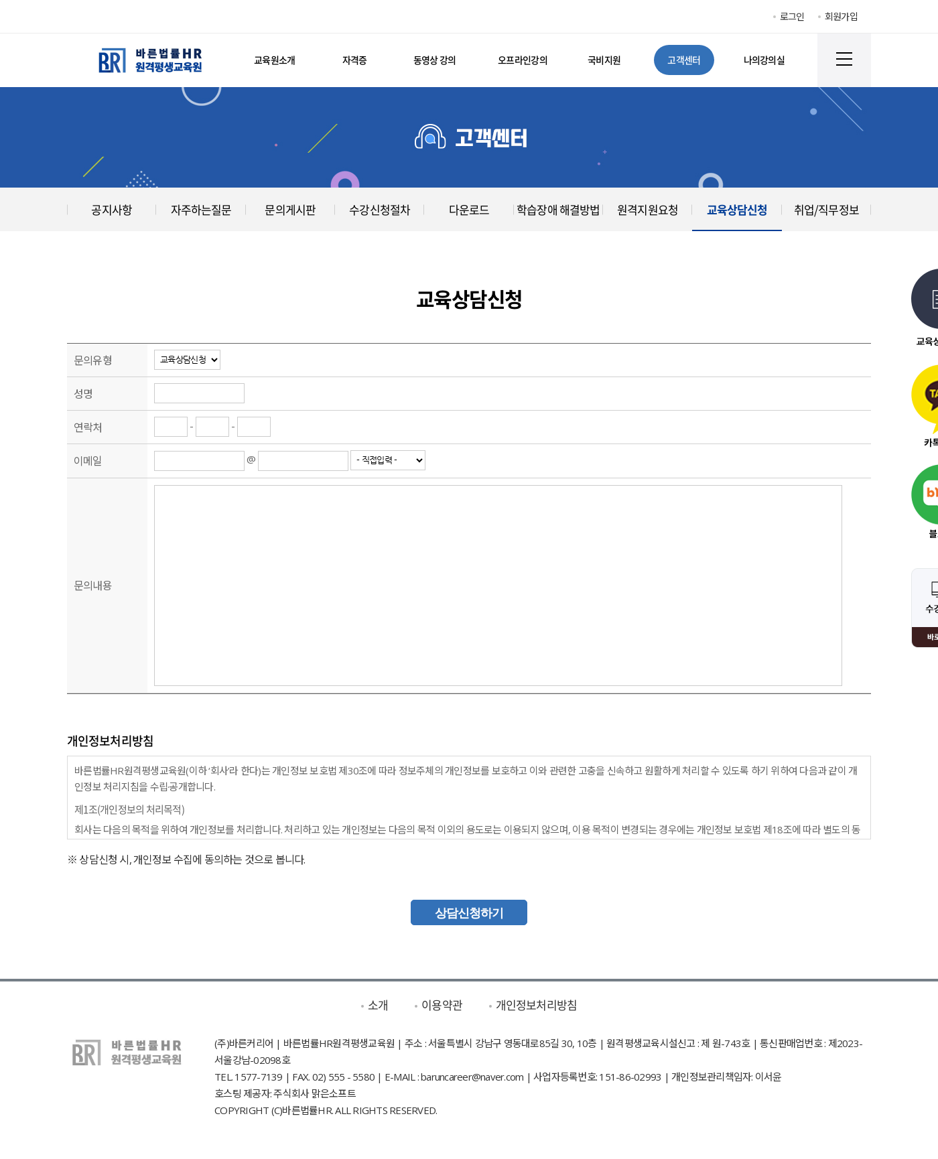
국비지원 (604, 59)
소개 (378, 1004)
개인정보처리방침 (536, 1004)
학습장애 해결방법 (558, 209)
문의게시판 (290, 209)
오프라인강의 (522, 59)
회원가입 (841, 16)
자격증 (354, 59)
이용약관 (441, 1004)
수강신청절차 (379, 209)
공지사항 (111, 209)
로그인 (792, 16)
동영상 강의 (434, 59)
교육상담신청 (737, 209)
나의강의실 (764, 59)
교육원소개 (274, 59)
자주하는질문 (201, 209)
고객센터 (683, 59)
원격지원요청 (647, 209)
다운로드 (469, 209)
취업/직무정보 (826, 209)
